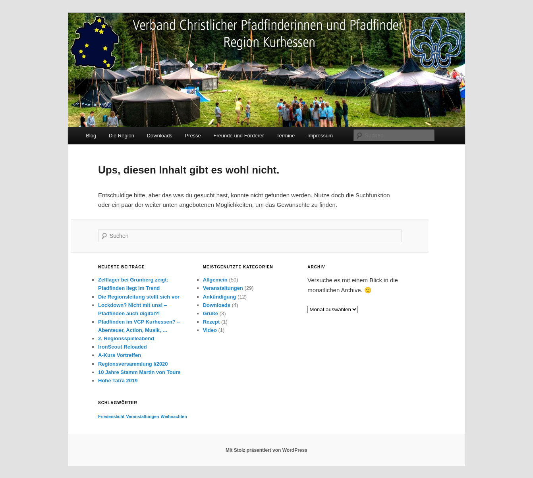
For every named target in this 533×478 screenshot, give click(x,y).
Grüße (210, 313)
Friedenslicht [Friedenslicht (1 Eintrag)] (111, 416)
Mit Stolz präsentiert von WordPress (266, 450)
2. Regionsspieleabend (126, 338)
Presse (193, 136)
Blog (91, 136)
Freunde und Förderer (238, 136)
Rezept (211, 322)
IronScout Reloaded (122, 347)
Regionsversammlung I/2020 (133, 364)
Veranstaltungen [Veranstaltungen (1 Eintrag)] (142, 416)
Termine (285, 136)
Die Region (121, 136)
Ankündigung (219, 297)
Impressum (320, 136)
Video (210, 330)
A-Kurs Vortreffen (119, 355)
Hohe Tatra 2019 (117, 381)
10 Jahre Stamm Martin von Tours (139, 372)
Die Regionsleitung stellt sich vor (139, 297)
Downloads (159, 136)
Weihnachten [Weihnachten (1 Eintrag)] (174, 416)
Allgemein (215, 280)
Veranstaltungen (223, 288)
